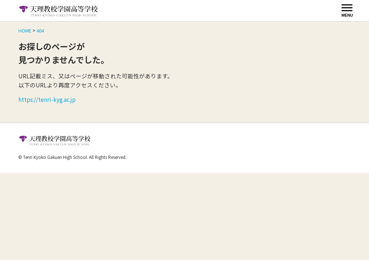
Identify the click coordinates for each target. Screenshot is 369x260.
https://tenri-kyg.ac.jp (47, 99)
